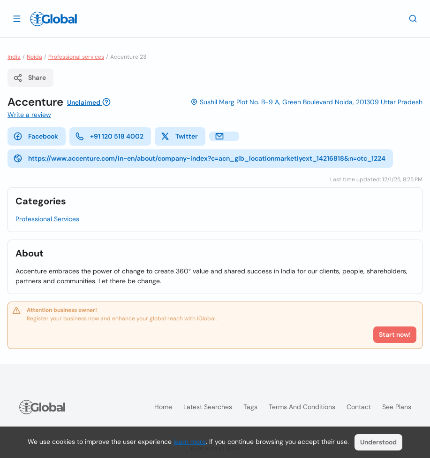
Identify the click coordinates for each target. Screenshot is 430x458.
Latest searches (207, 407)
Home (163, 407)
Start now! (395, 334)
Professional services (76, 57)
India (14, 57)
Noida (34, 57)
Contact (359, 407)
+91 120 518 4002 (109, 136)
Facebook (35, 136)
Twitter (179, 136)
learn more (190, 441)
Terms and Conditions (302, 407)
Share (29, 78)
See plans (396, 407)
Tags (250, 407)
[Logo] (53, 18)
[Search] (413, 18)
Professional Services (47, 219)
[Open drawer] (17, 18)
